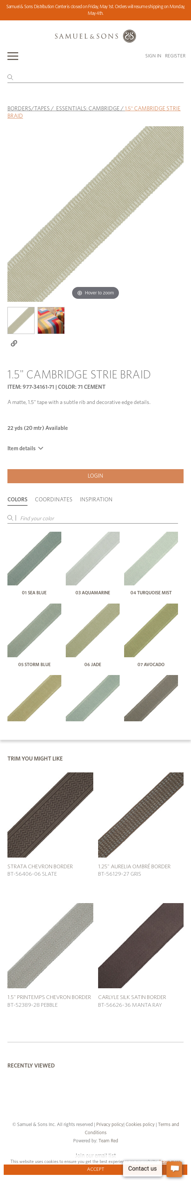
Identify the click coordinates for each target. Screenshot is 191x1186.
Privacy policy (109, 1124)
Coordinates (53, 499)
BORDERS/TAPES (28, 108)
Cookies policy (140, 1124)
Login (95, 476)
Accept (95, 1169)
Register (175, 56)
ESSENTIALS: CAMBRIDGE (88, 108)
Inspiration (96, 499)
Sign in (153, 56)
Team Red (108, 1141)
